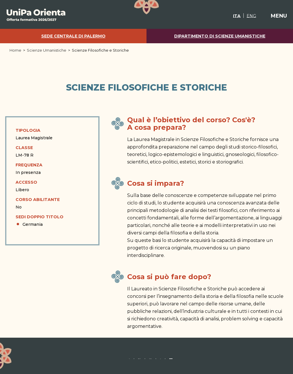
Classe (24, 147)
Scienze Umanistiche (46, 50)
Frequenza (29, 165)
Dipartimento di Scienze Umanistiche (219, 36)
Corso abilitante (38, 199)
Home (15, 50)
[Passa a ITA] (229, 15)
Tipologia (28, 130)
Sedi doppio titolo (39, 216)
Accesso (26, 182)
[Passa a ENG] (244, 15)
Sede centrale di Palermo (73, 36)
